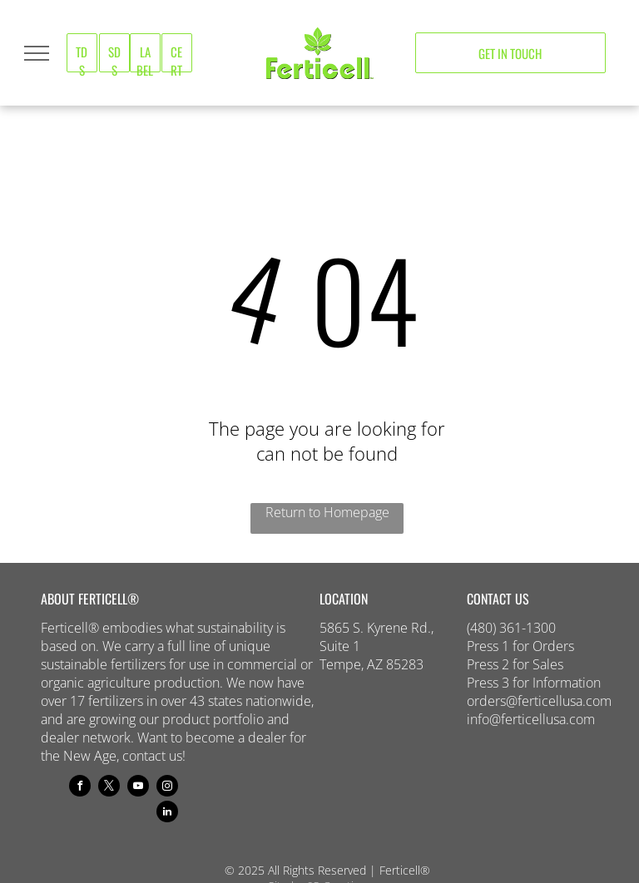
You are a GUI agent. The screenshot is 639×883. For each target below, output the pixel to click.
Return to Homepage (327, 512)
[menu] (36, 53)
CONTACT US (498, 599)
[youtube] (138, 788)
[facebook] (80, 788)
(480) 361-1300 (511, 628)
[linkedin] (167, 813)
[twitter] (109, 788)
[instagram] (167, 788)
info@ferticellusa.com (531, 719)
